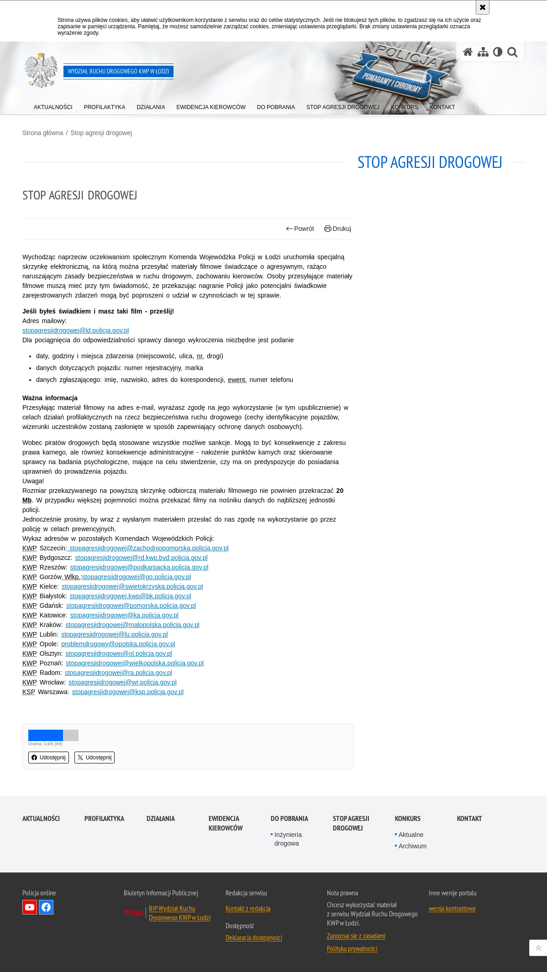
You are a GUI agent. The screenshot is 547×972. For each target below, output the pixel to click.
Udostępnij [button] (49, 757)
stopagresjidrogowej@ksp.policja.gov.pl (128, 691)
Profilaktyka (104, 818)
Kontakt (469, 818)
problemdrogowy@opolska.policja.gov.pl (118, 644)
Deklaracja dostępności (254, 937)
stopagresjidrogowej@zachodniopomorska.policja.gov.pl (148, 548)
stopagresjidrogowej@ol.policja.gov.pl (118, 653)
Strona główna (42, 132)
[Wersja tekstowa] (498, 51)
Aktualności (41, 818)
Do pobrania (289, 818)
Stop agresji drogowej (101, 132)
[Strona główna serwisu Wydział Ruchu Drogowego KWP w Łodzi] (468, 51)
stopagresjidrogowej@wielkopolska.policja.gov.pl (135, 663)
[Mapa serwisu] (483, 51)
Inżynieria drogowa (288, 839)
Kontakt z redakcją (248, 908)
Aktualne (411, 834)
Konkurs (408, 818)
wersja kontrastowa (452, 908)
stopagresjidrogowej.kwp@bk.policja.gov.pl (130, 596)
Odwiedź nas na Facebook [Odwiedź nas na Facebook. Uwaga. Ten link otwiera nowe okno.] (46, 907)
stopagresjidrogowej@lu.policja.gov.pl (114, 634)
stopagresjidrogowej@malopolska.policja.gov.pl (132, 624)
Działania (161, 818)
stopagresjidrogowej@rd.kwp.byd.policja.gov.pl (141, 557)
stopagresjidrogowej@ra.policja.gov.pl (118, 672)
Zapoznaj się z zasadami (356, 935)
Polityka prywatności (352, 948)
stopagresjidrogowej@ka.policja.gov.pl (124, 615)
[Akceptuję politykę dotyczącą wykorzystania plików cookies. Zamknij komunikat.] (482, 7)
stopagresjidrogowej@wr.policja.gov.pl (122, 682)
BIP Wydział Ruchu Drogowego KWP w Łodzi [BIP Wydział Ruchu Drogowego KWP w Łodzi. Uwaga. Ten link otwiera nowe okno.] (179, 913)
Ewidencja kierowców (225, 823)
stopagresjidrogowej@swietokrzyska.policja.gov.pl (132, 586)
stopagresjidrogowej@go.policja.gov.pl (136, 576)
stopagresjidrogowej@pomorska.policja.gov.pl (131, 605)
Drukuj (337, 229)
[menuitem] (53, 105)
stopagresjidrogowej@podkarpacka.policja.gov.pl (139, 567)
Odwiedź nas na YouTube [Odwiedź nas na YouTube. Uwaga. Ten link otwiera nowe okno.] (29, 907)
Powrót (300, 229)
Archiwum (412, 846)
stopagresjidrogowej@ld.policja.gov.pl (75, 330)
